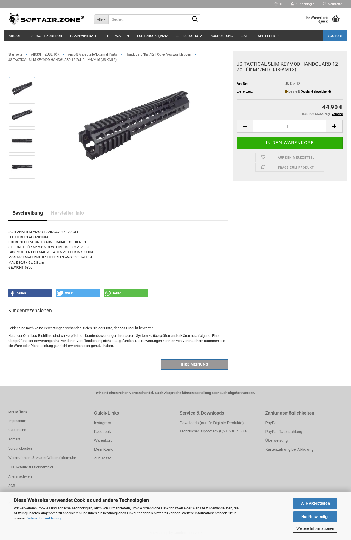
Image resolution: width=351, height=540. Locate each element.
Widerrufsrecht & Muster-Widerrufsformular (42, 458)
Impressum (17, 421)
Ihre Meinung (194, 364)
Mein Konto (104, 449)
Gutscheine (17, 430)
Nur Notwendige (315, 517)
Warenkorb (103, 440)
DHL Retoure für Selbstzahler (30, 467)
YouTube (335, 36)
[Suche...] (101, 19)
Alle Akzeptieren (315, 503)
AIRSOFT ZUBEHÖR (46, 36)
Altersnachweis (20, 476)
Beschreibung (27, 213)
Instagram (102, 423)
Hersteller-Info (67, 213)
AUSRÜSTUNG (222, 36)
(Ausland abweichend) (316, 91)
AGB (11, 486)
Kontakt (14, 439)
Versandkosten (20, 448)
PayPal (271, 423)
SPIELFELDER (268, 36)
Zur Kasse (103, 458)
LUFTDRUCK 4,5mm (152, 36)
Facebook (102, 431)
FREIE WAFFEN (117, 36)
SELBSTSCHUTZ (189, 36)
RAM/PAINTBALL (83, 36)
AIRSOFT (16, 36)
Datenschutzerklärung (43, 518)
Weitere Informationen (315, 528)
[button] (278, 4)
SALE (245, 36)
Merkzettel (333, 4)
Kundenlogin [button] (303, 4)
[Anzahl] (289, 126)
